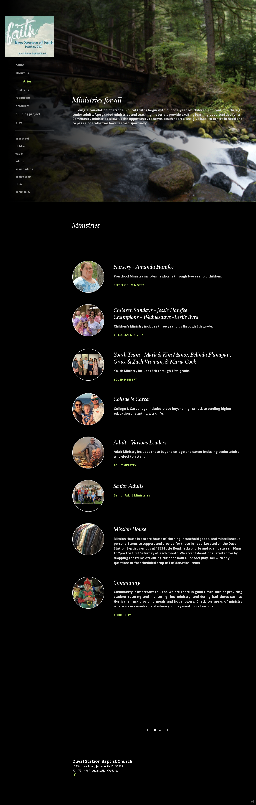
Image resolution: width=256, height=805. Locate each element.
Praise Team (23, 176)
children (20, 146)
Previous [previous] (148, 730)
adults (19, 161)
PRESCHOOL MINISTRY (129, 285)
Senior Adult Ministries (132, 495)
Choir (18, 184)
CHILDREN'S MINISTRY (128, 335)
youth (19, 154)
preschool (22, 138)
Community (22, 192)
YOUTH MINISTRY (125, 379)
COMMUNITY (122, 615)
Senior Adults (24, 169)
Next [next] (167, 730)
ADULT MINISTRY (125, 465)
